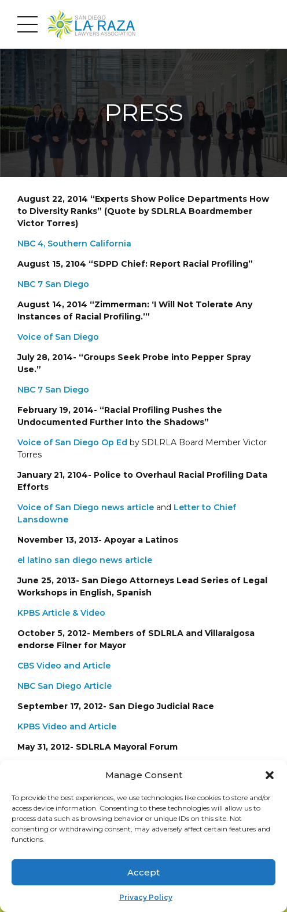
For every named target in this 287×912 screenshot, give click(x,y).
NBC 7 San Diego (53, 284)
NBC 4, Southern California (74, 243)
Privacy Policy (145, 897)
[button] (269, 775)
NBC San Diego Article (64, 686)
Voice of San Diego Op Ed (72, 442)
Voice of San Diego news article (85, 507)
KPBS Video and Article (66, 726)
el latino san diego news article (84, 560)
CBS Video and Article (64, 665)
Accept (143, 872)
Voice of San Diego (58, 337)
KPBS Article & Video (61, 613)
